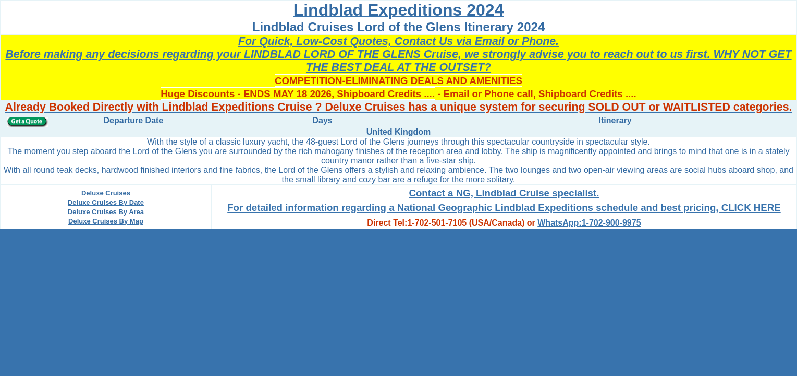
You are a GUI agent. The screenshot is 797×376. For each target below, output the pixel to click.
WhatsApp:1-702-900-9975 (589, 222)
